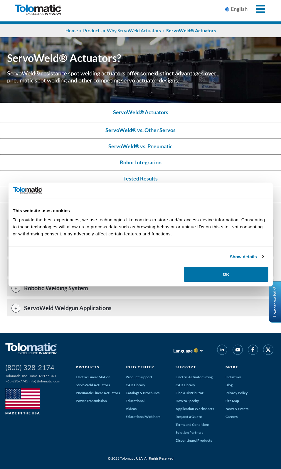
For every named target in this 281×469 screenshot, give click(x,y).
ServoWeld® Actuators (140, 112)
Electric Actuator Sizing (194, 377)
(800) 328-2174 (29, 367)
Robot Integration (140, 162)
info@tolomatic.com (44, 381)
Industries (233, 377)
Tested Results (140, 179)
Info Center (140, 367)
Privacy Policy (237, 393)
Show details (243, 256)
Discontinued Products (194, 440)
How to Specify (187, 401)
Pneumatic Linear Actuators (98, 393)
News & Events (237, 408)
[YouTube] (237, 351)
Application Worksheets (195, 408)
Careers (232, 416)
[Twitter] (268, 351)
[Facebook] (253, 351)
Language (183, 350)
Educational (135, 401)
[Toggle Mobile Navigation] (257, 9)
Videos (131, 408)
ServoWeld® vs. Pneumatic (140, 146)
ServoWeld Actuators (93, 385)
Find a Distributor (189, 393)
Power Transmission (91, 401)
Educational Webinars (143, 416)
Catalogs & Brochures (142, 393)
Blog (229, 385)
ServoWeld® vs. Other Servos (140, 130)
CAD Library (135, 385)
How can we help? (274, 302)
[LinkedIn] (222, 351)
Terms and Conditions (192, 424)
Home (71, 30)
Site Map (232, 401)
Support (186, 367)
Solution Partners (189, 432)
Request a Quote (189, 416)
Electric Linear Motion (93, 377)
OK (226, 274)
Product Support (139, 377)
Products (92, 30)
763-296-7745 (16, 381)
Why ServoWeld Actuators (134, 30)
